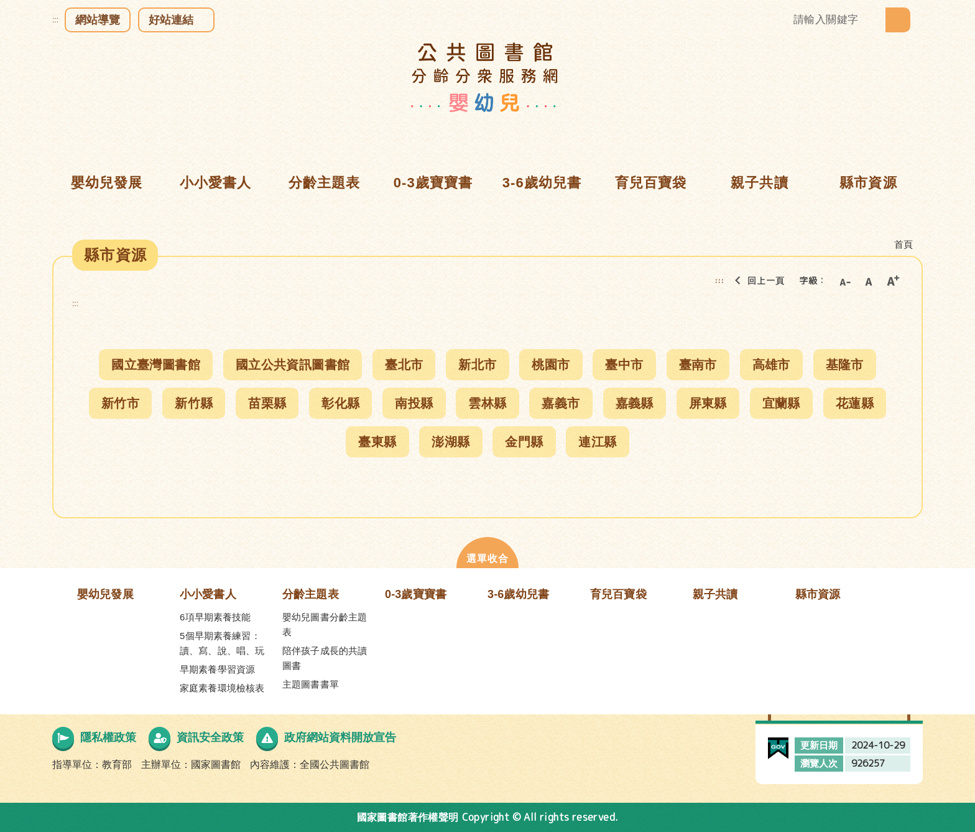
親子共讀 (715, 594)
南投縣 (414, 403)
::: (55, 20)
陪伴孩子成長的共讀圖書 (324, 658)
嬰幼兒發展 (105, 594)
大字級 (893, 281)
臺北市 (404, 365)
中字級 (869, 281)
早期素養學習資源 (217, 669)
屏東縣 (708, 403)
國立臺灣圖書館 (155, 365)
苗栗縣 (267, 403)
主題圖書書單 (310, 684)
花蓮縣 (855, 403)
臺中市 (624, 365)
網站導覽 (97, 20)
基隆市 (845, 365)
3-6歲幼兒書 (518, 594)
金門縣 (524, 442)
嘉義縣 (635, 403)
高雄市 (771, 365)
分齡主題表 (310, 594)
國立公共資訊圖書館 (293, 365)
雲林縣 (487, 403)
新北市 (477, 365)
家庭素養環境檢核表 (222, 688)
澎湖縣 (450, 442)
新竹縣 (194, 403)
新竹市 (120, 403)
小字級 (844, 281)
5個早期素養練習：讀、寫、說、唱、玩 (222, 643)
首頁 (903, 244)
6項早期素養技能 (215, 617)
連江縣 (597, 442)
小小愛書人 (208, 594)
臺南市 (698, 365)
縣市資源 (818, 594)
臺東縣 (377, 442)
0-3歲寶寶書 (415, 594)
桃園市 (551, 365)
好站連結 (171, 20)
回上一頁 (756, 281)
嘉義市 (561, 403)
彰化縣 (340, 403)
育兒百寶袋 (618, 594)
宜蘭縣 (781, 403)
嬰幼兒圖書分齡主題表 (324, 624)
